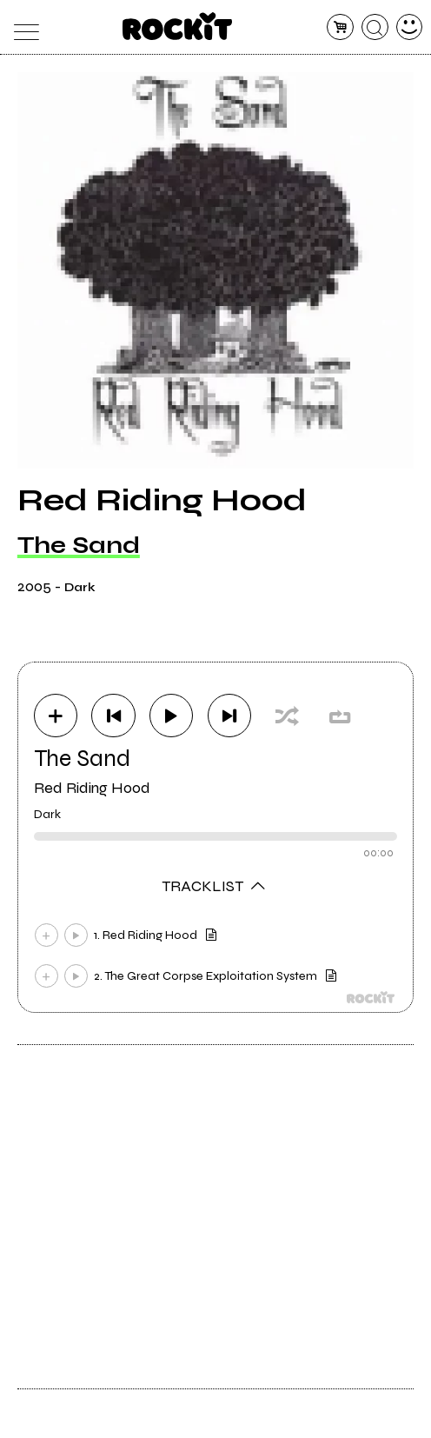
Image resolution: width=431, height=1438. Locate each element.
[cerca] (374, 27)
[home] (178, 26)
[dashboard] (409, 27)
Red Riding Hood (92, 787)
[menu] (22, 27)
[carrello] (340, 27)
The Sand (78, 545)
